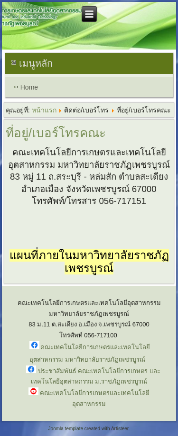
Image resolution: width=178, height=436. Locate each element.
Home (29, 87)
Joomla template (65, 428)
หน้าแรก (44, 110)
